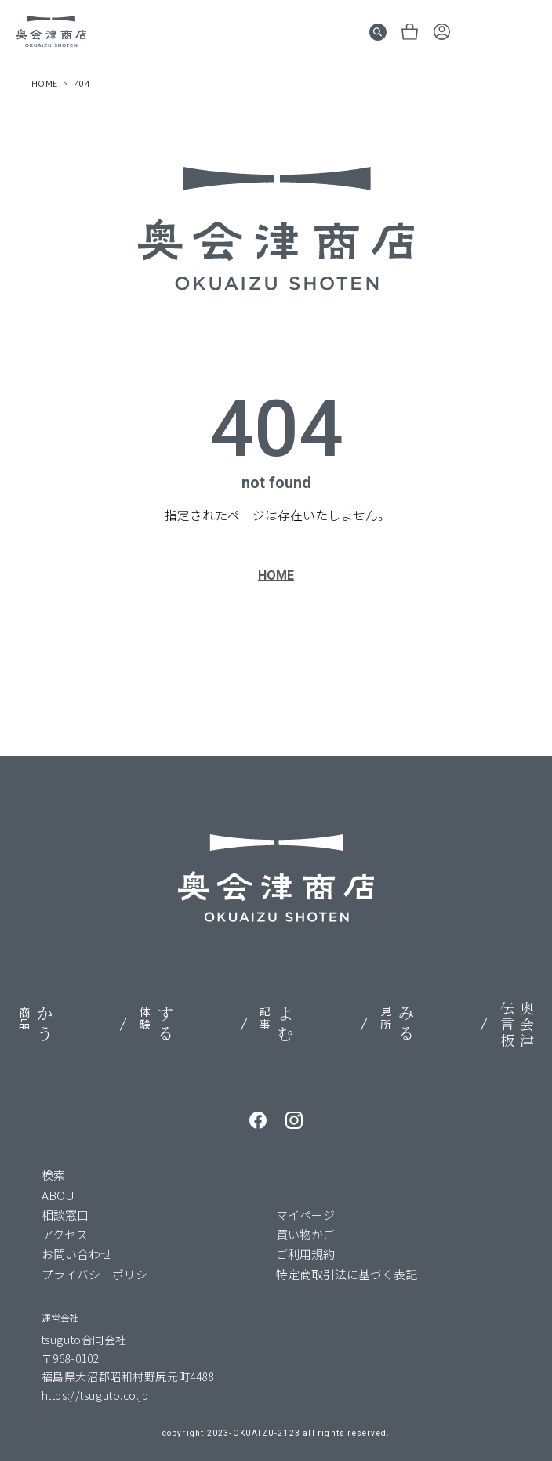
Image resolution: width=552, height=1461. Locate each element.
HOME (276, 575)
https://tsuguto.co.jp (95, 1395)
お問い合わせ (77, 1254)
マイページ (305, 1214)
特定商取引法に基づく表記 (346, 1274)
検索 (53, 1174)
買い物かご (305, 1234)
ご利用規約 (305, 1254)
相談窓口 (65, 1214)
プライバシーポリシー (100, 1274)
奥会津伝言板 (517, 1025)
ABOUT (62, 1195)
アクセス (65, 1234)
